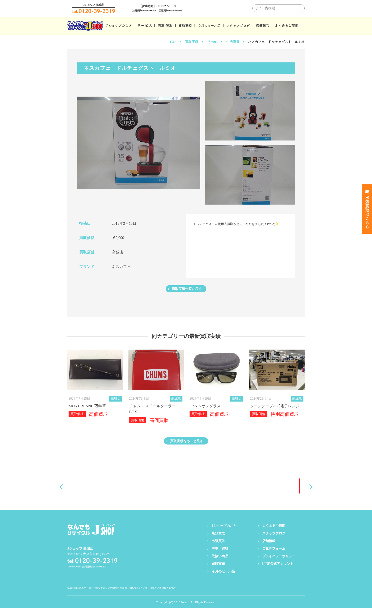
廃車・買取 (220, 553)
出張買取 (218, 546)
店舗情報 (268, 546)
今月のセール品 (223, 576)
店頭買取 (218, 538)
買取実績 (191, 42)
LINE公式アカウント (277, 569)
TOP (172, 42)
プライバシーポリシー (278, 561)
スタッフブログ (273, 538)
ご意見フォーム (273, 553)
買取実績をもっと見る (187, 445)
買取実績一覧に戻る (187, 290)
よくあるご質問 (273, 531)
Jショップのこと (224, 531)
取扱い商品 (220, 561)
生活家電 (232, 42)
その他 (212, 42)
